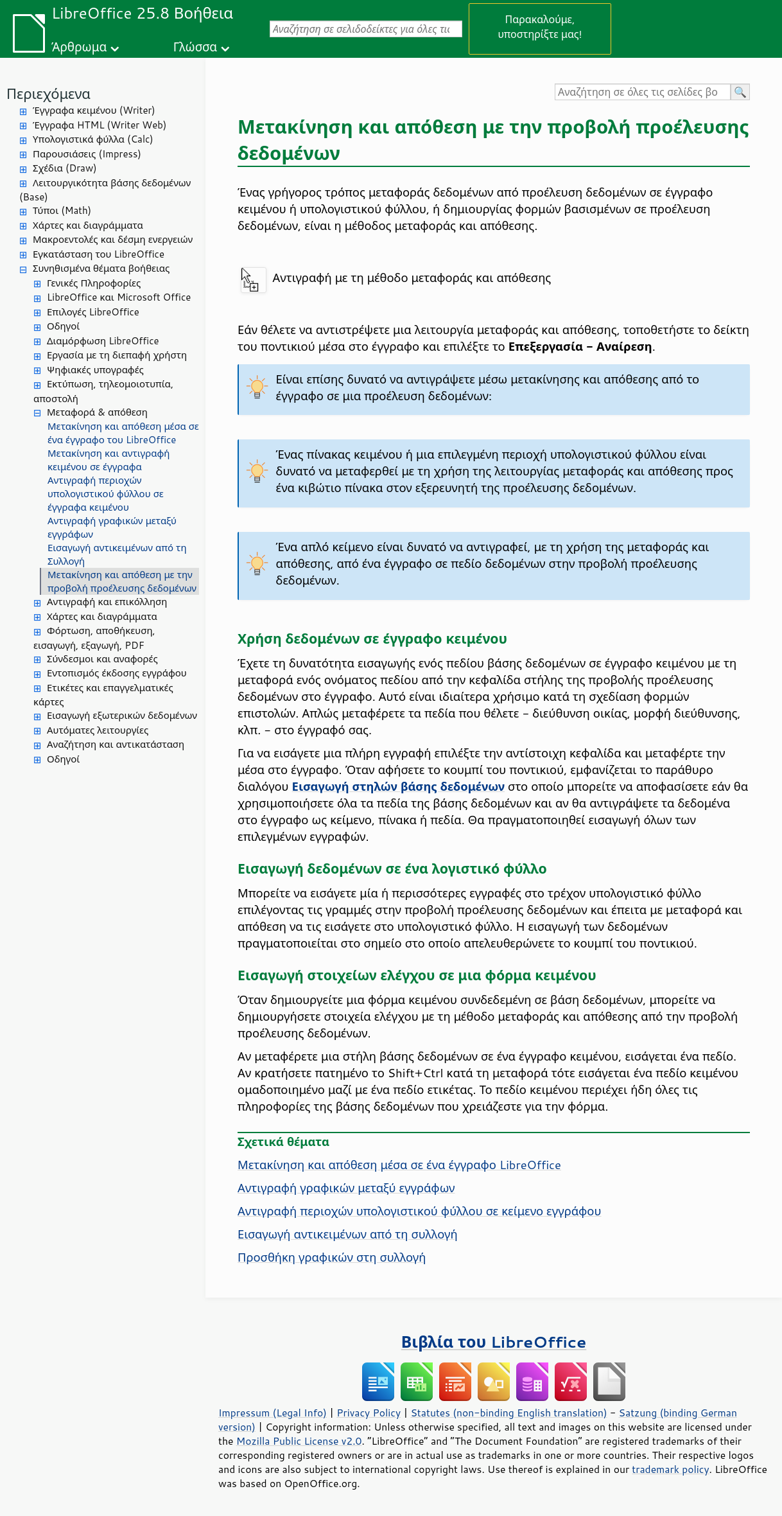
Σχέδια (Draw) (65, 168)
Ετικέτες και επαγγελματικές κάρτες (103, 695)
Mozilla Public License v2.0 (299, 1441)
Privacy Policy (368, 1413)
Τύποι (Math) (62, 210)
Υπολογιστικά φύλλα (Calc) (93, 139)
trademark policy (670, 1469)
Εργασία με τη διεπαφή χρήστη (117, 355)
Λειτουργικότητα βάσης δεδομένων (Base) (105, 190)
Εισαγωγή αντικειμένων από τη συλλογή (348, 1234)
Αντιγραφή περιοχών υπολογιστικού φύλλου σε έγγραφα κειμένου (106, 493)
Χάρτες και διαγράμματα (88, 225)
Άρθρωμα (79, 46)
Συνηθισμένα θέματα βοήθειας (101, 268)
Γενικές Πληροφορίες (94, 283)
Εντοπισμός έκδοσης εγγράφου (117, 673)
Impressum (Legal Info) (272, 1413)
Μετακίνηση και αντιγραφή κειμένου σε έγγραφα (108, 459)
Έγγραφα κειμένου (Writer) (94, 110)
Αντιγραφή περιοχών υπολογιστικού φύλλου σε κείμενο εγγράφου (420, 1211)
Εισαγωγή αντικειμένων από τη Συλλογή (117, 554)
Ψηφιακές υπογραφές (95, 369)
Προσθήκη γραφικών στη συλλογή (332, 1257)
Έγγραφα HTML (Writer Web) (99, 125)
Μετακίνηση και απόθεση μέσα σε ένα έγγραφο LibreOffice (399, 1164)
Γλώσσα (195, 46)
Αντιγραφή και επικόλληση (107, 601)
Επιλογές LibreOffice (93, 312)
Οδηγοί (63, 326)
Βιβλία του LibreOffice (494, 1341)
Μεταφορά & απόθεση (97, 412)
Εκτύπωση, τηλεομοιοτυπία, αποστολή (103, 391)
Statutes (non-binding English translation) (508, 1413)
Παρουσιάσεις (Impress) (87, 154)
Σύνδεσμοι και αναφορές (102, 658)
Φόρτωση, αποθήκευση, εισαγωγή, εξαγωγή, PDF (94, 638)
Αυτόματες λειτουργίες (97, 730)
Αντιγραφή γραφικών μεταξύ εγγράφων (112, 527)
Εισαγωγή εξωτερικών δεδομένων (122, 715)
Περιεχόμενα (48, 93)
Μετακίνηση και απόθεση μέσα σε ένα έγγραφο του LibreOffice (123, 432)
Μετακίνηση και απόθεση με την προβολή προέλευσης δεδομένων (122, 581)
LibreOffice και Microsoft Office (119, 297)
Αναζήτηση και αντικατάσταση (115, 744)
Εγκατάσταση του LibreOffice (98, 254)
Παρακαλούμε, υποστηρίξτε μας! (540, 26)
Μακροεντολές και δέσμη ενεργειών (113, 239)
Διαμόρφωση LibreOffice (103, 341)
